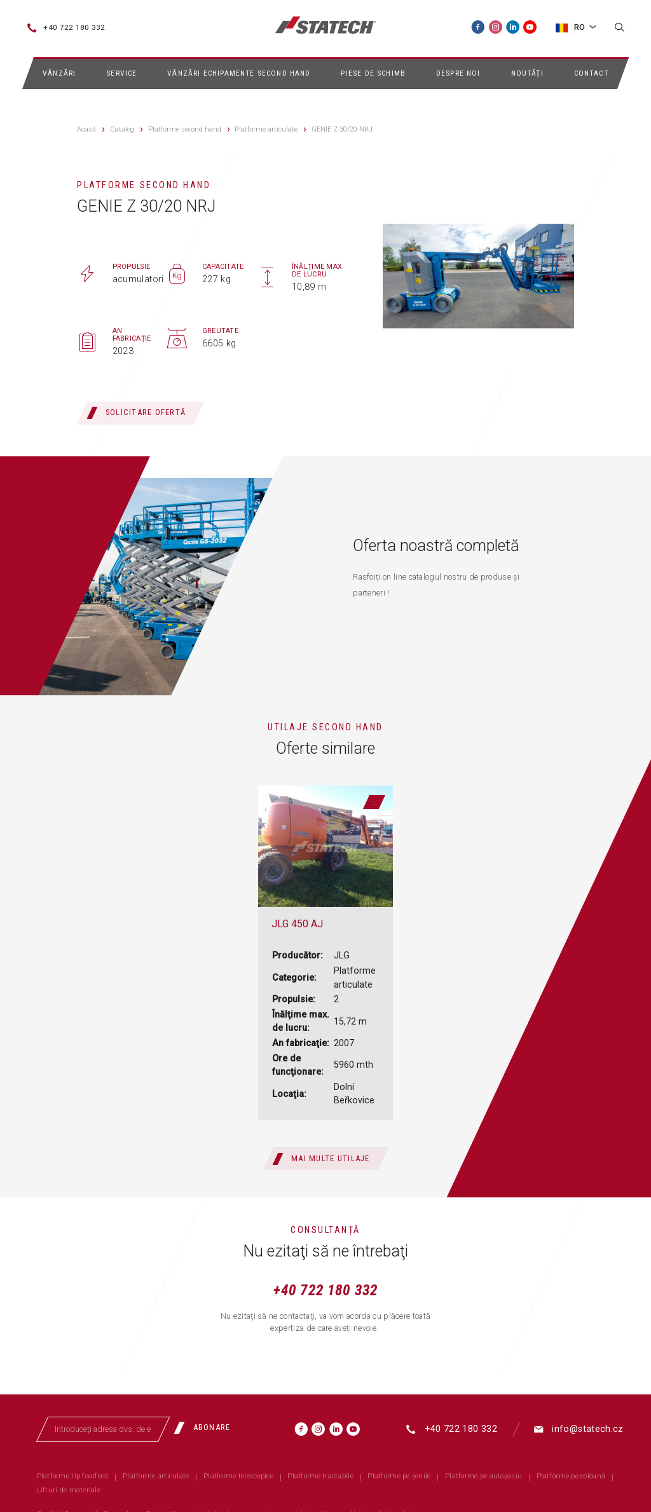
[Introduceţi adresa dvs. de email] (103, 1429)
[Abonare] (207, 1428)
